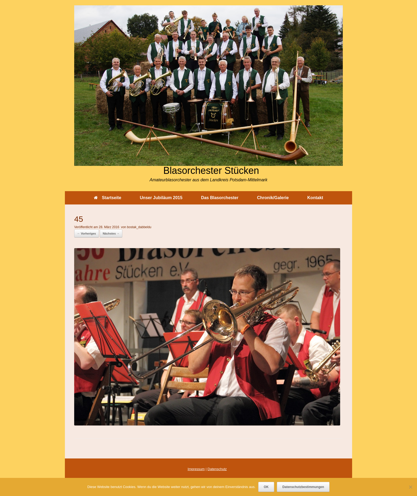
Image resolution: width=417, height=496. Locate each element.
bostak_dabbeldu (139, 227)
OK (266, 487)
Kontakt (315, 197)
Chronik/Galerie (273, 197)
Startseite (107, 197)
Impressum (196, 469)
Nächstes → (111, 233)
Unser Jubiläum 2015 (161, 197)
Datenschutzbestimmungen (303, 487)
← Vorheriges (86, 233)
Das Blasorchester (220, 197)
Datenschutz (217, 469)
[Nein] (410, 487)
